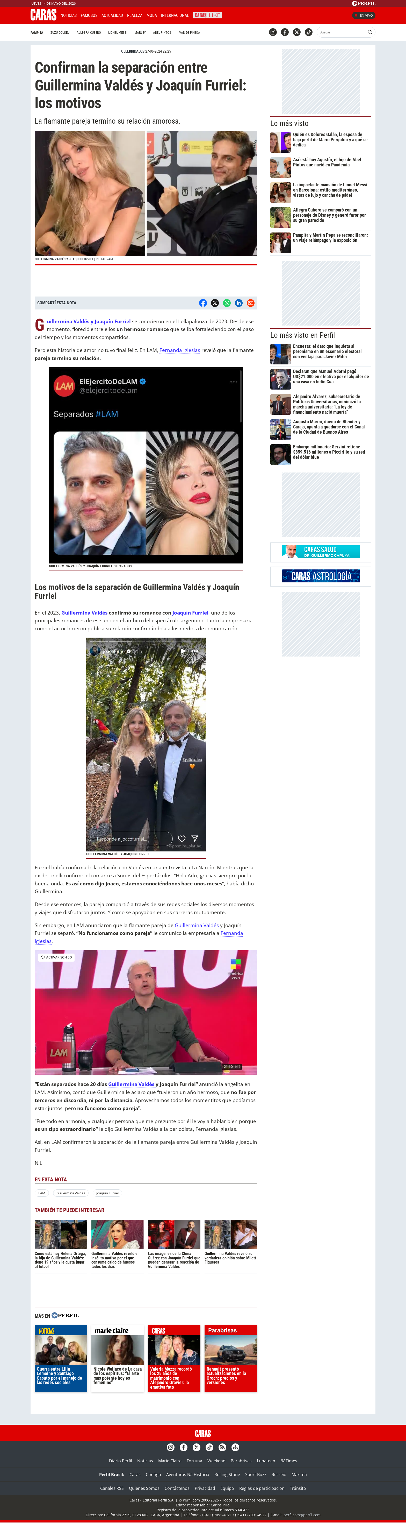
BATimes (288, 1461)
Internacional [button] (175, 15)
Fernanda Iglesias (180, 350)
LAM (41, 1193)
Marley (140, 32)
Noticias (69, 15)
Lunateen (266, 1461)
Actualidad (112, 15)
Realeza (134, 15)
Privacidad (205, 1488)
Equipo (227, 1488)
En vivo (364, 15)
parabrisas (231, 1331)
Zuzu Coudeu (59, 32)
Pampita (37, 32)
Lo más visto (289, 123)
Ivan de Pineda (189, 32)
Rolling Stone (227, 1474)
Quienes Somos (144, 1488)
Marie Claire (170, 1461)
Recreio (279, 1474)
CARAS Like (207, 14)
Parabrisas (241, 1461)
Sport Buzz (255, 1474)
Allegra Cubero (89, 32)
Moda (152, 15)
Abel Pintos (162, 32)
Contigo (153, 1474)
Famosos (89, 15)
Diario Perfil (120, 1461)
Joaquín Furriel (190, 612)
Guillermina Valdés (83, 612)
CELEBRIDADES (132, 51)
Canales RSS (112, 1488)
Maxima (299, 1474)
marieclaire (117, 1331)
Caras (135, 1474)
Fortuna (194, 1461)
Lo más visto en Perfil (302, 335)
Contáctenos (177, 1488)
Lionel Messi (117, 32)
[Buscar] (341, 32)
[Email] (251, 303)
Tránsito (298, 1488)
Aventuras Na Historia (187, 1474)
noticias (61, 1331)
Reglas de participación (262, 1488)
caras (174, 1331)
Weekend (216, 1461)
